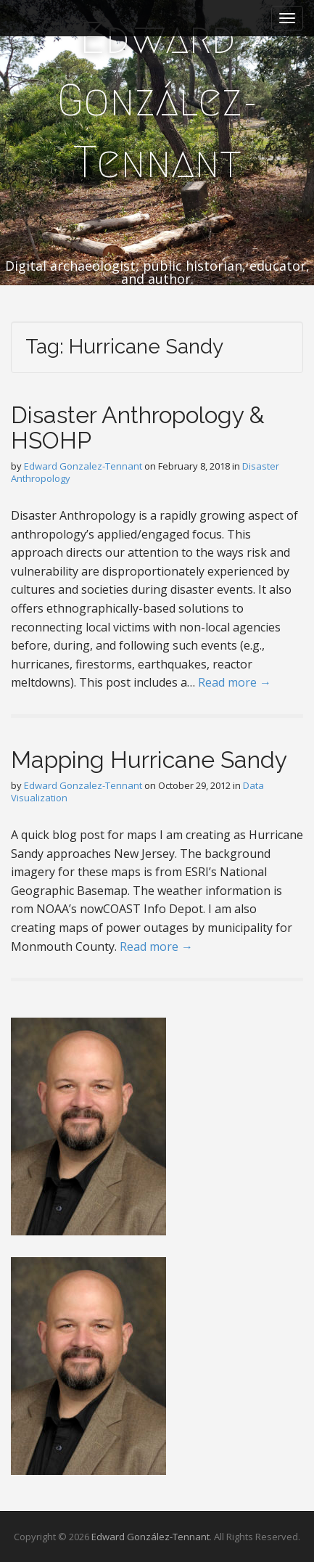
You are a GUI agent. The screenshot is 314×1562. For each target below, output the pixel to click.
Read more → (234, 682)
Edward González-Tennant (157, 100)
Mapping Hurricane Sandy (149, 759)
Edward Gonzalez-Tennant (83, 466)
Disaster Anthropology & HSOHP (138, 427)
